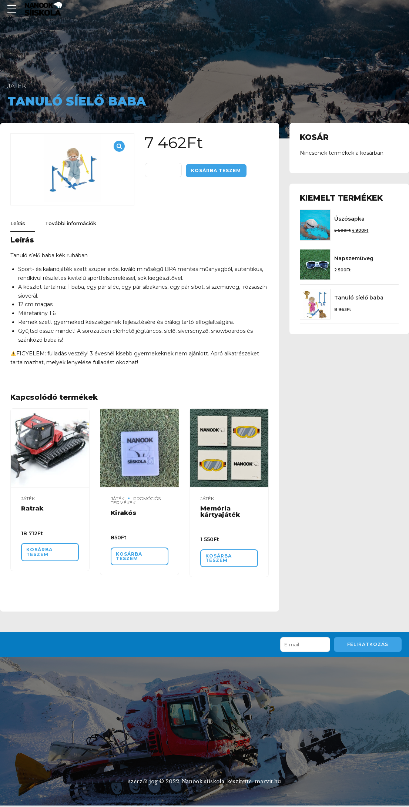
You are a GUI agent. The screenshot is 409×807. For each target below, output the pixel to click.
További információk (74, 224)
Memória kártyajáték (220, 512)
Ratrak (32, 509)
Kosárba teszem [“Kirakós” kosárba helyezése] (130, 557)
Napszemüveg (353, 258)
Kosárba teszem (218, 170)
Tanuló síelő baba (358, 297)
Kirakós (123, 513)
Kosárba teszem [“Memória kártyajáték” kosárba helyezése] (220, 559)
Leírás (18, 224)
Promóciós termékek (136, 501)
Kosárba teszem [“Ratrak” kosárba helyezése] (41, 553)
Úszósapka (349, 218)
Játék (16, 86)
